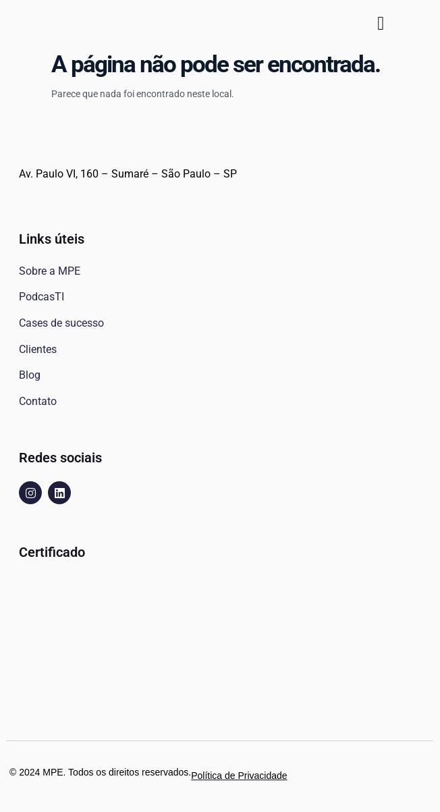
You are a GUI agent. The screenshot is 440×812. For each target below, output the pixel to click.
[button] (381, 23)
